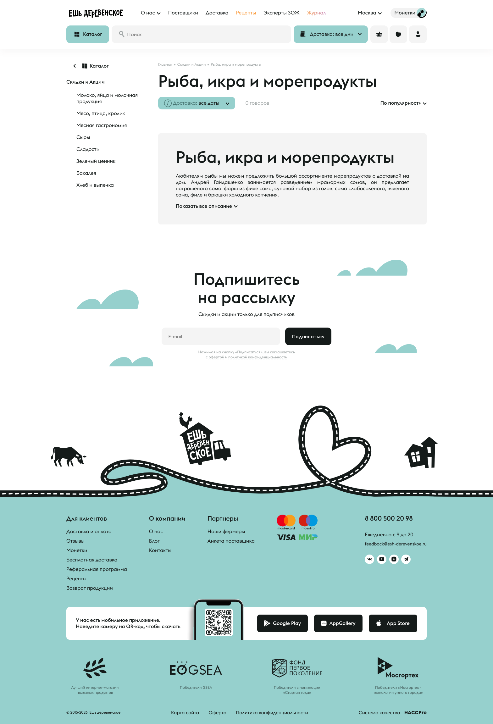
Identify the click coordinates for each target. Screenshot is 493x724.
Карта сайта (181, 713)
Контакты (160, 550)
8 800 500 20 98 (383, 519)
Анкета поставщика (231, 541)
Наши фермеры (226, 531)
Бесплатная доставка (91, 560)
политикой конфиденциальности (257, 357)
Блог (154, 541)
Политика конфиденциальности (271, 713)
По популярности (401, 103)
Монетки (76, 550)
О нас (156, 531)
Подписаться (308, 336)
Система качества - (391, 713)
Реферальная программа (96, 569)
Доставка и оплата (89, 531)
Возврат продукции (89, 588)
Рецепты (76, 579)
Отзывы (75, 541)
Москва (367, 13)
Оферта (214, 713)
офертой (216, 357)
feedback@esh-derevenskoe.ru (391, 546)
